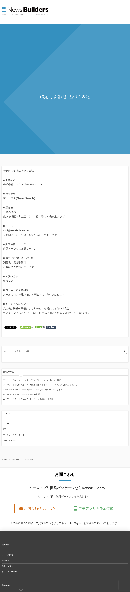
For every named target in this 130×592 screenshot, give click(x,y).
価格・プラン (7, 566)
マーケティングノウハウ (13, 435)
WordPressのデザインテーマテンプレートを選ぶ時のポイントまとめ (33, 390)
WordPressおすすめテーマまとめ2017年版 (21, 394)
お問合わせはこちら (41, 508)
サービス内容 (7, 555)
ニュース (7, 423)
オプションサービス (10, 572)
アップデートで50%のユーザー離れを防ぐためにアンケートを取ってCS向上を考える (40, 385)
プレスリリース (10, 440)
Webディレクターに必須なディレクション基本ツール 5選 (28, 399)
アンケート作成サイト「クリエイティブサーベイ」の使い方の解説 (32, 380)
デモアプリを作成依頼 (95, 508)
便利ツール (8, 429)
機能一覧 (5, 560)
